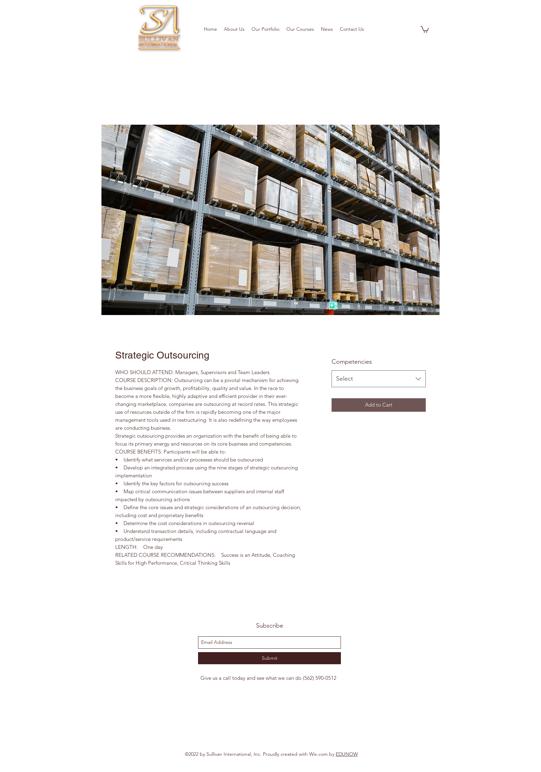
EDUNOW (347, 754)
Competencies (352, 361)
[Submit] (269, 658)
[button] (425, 29)
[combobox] (379, 379)
